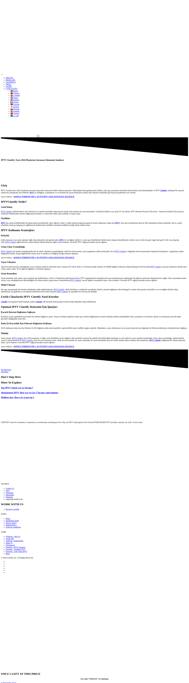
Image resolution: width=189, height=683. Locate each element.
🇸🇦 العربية (14, 116)
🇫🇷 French (14, 102)
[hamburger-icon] (2, 74)
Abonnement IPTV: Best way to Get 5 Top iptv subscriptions (29, 392)
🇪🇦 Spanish (14, 111)
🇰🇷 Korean (14, 107)
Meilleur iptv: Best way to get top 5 (17, 397)
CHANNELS (11, 82)
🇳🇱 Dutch (14, 98)
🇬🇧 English (14, 100)
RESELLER (10, 80)
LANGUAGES (11, 89)
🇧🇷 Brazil (14, 91)
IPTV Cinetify (6, 212)
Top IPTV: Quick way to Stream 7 (17, 388)
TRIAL (8, 84)
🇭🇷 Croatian (15, 95)
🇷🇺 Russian (14, 109)
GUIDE (9, 86)
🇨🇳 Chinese (14, 93)
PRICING (9, 78)
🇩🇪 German (14, 104)
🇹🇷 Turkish (14, 113)
